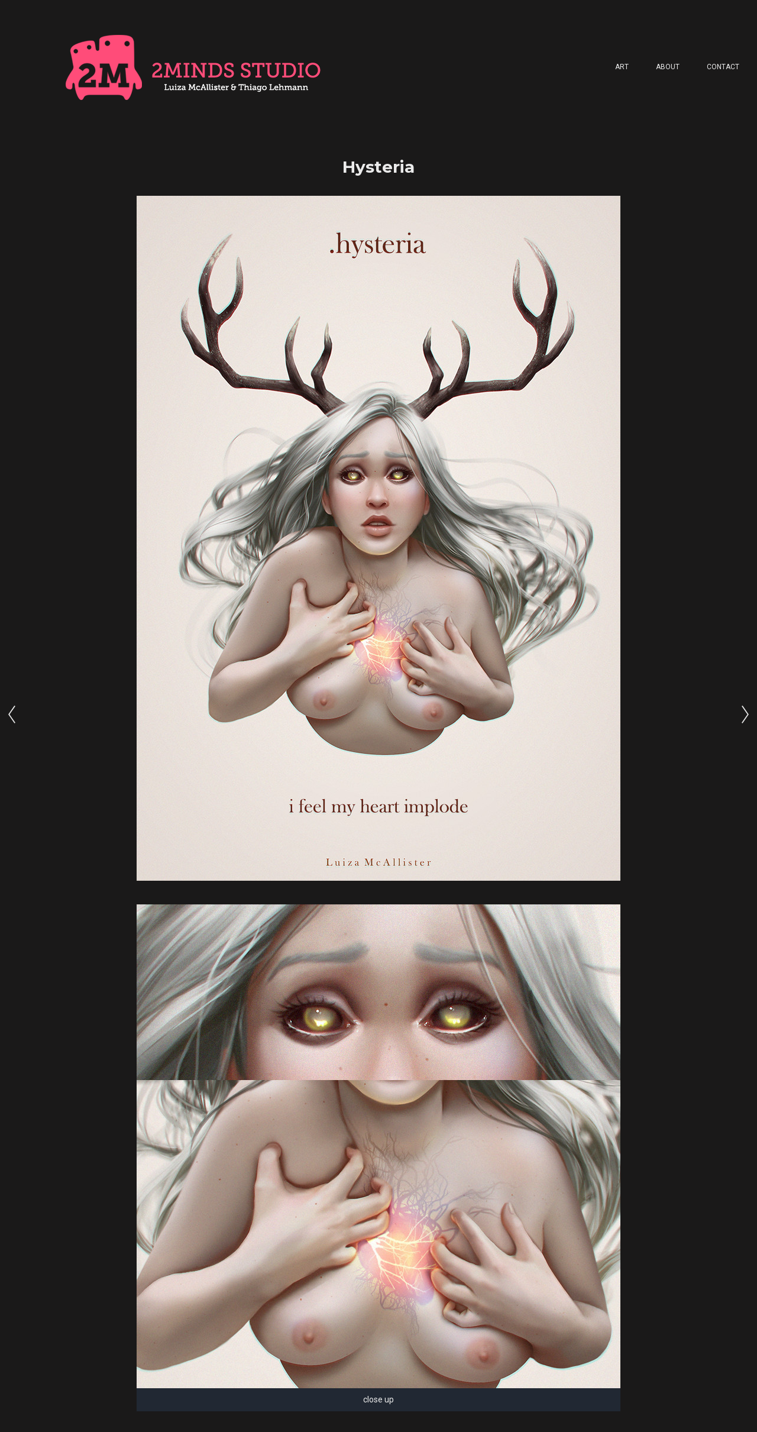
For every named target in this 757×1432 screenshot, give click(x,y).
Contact (723, 67)
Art (622, 67)
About (668, 67)
